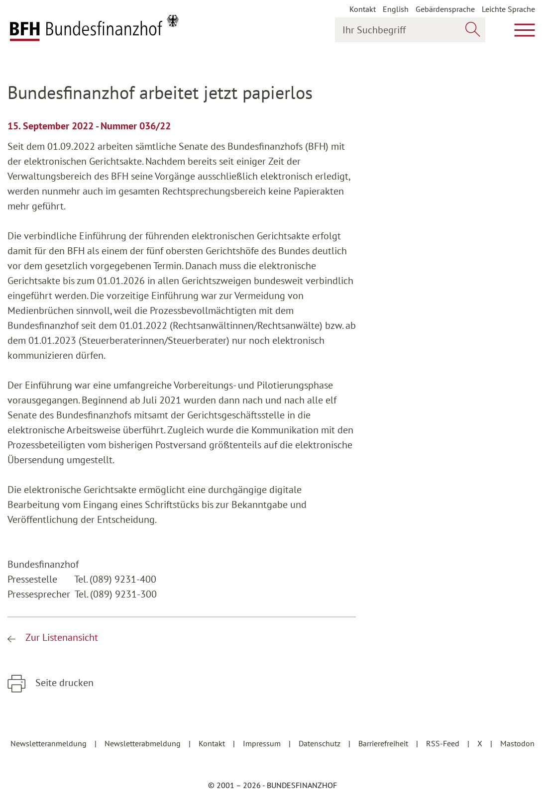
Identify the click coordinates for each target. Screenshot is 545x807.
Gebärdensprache (445, 9)
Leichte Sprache (508, 9)
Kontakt (362, 9)
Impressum (263, 743)
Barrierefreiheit (384, 743)
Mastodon (517, 743)
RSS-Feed (443, 743)
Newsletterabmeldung (144, 743)
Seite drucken (63, 682)
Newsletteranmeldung (49, 743)
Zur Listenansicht (60, 637)
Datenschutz (320, 743)
